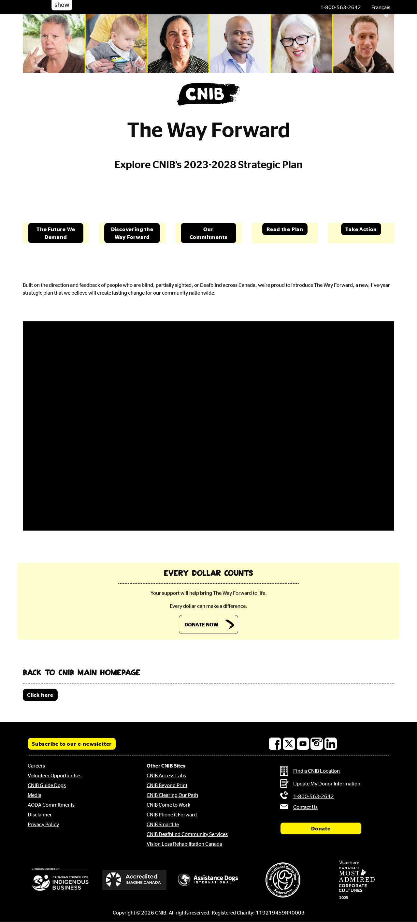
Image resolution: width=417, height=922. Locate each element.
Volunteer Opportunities (54, 775)
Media (34, 795)
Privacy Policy (43, 824)
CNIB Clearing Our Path (172, 795)
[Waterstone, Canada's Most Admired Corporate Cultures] (356, 880)
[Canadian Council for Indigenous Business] (60, 880)
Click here (40, 695)
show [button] (61, 4)
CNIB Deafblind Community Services (187, 834)
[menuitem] (380, 7)
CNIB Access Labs (166, 775)
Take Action (361, 229)
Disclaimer (40, 814)
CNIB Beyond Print (167, 785)
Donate (321, 828)
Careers (36, 765)
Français (380, 7)
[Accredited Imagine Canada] (134, 880)
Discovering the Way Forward (132, 233)
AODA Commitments (51, 805)
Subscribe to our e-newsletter (72, 744)
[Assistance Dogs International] (208, 880)
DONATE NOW (201, 624)
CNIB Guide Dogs (47, 785)
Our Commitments (209, 233)
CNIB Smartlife (163, 824)
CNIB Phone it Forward (172, 814)
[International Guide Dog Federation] (283, 879)
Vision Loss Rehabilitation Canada (184, 844)
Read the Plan (284, 229)
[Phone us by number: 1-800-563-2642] (340, 7)
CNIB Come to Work (168, 805)
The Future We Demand (55, 233)
